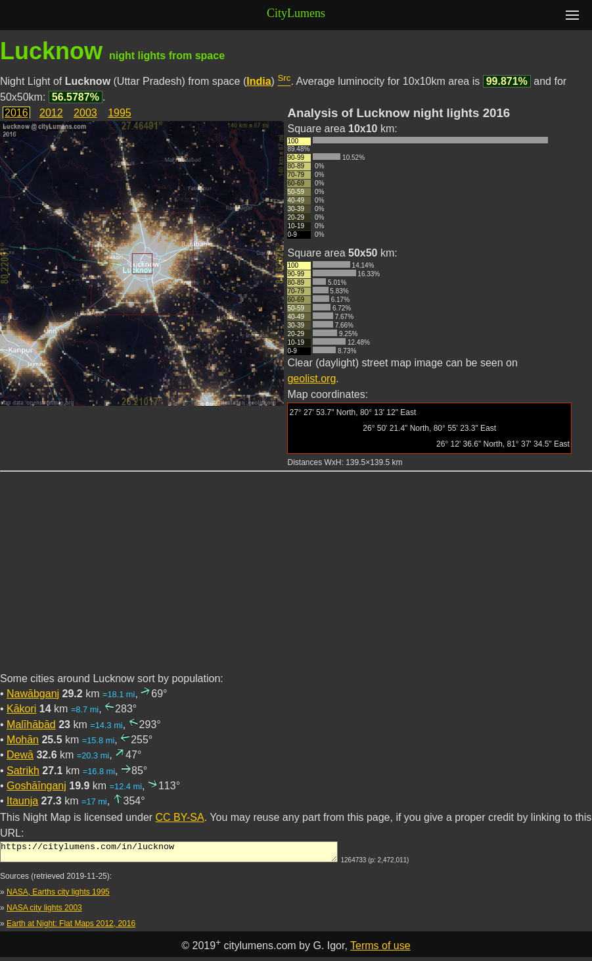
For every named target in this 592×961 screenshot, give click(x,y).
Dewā (20, 754)
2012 (51, 112)
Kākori (21, 708)
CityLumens (296, 13)
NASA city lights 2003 (44, 911)
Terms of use (380, 949)
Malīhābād (31, 724)
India (258, 81)
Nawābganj (33, 693)
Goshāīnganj (36, 785)
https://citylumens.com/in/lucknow (169, 853)
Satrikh (23, 770)
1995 (119, 112)
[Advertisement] (296, 579)
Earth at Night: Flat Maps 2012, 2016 (71, 927)
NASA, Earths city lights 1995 (58, 895)
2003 (85, 112)
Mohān (23, 739)
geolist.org (311, 378)
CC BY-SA (180, 817)
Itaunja (22, 800)
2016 (16, 112)
